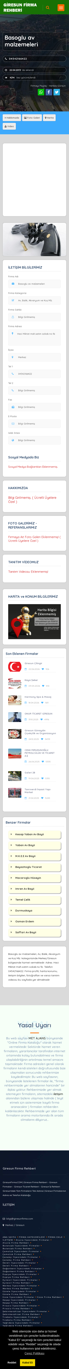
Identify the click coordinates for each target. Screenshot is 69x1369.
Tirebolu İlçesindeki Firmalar (21, 1317)
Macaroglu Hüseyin (28, 878)
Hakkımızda (12, 117)
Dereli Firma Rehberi (16, 1266)
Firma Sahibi (15, 309)
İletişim (8, 1240)
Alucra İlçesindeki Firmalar (33, 1240)
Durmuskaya (23, 910)
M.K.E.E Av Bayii (25, 856)
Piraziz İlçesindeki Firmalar (20, 1306)
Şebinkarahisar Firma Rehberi (21, 1314)
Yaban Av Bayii (25, 845)
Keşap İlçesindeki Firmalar (19, 1300)
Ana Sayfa (9, 1237)
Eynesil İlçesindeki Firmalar (20, 1280)
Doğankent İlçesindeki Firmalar (22, 1268)
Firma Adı (13, 276)
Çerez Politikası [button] (34, 1353)
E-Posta (12, 416)
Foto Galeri (32, 117)
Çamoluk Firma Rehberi (17, 1254)
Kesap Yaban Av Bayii (29, 834)
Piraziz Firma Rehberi (16, 1308)
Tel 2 (12, 383)
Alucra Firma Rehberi (16, 1243)
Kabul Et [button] (27, 1362)
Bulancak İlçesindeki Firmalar (21, 1246)
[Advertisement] (34, 179)
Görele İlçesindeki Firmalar (19, 1291)
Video (9, 126)
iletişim (58, 1094)
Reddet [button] (11, 1362)
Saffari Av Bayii (25, 932)
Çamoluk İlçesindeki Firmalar (21, 1251)
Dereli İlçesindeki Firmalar (19, 1263)
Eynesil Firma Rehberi (17, 1283)
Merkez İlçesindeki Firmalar (20, 1286)
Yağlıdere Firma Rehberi (18, 1326)
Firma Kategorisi (17, 293)
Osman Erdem (24, 921)
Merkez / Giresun (14, 1225)
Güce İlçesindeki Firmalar (18, 1297)
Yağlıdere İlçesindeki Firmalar (21, 1323)
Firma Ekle (55, 1237)
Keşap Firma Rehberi (16, 1303)
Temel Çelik (22, 899)
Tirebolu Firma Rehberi (17, 1320)
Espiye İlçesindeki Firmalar (20, 1274)
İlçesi (11, 349)
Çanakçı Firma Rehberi (17, 1260)
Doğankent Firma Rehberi (19, 1271)
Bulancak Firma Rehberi (18, 1248)
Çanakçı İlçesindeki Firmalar (20, 1257)
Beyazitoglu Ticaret (28, 867)
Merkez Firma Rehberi (16, 1288)
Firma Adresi (15, 326)
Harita (49, 117)
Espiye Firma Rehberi (16, 1277)
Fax (12, 399)
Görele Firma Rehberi (16, 1294)
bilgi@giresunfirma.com (19, 1218)
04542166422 (16, 58)
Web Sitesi (14, 432)
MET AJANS (38, 1038)
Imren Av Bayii (24, 888)
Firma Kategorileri (32, 1237)
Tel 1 (12, 366)
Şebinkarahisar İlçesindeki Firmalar (25, 1311)
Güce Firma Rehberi (49, 1297)
